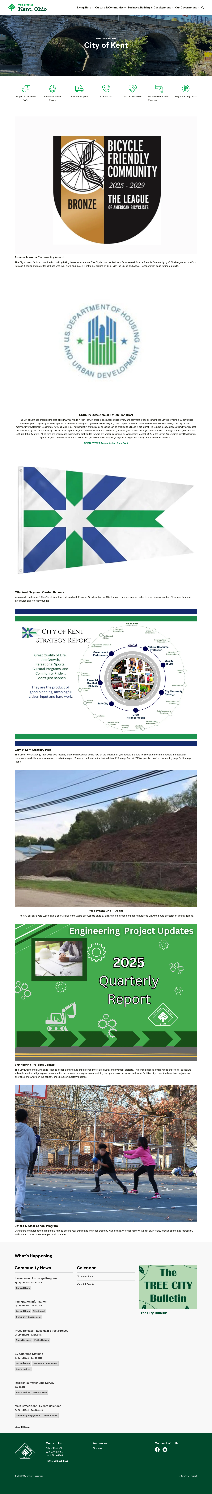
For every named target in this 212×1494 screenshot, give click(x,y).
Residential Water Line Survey (34, 1382)
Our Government (186, 7)
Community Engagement (28, 1317)
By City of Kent (22, 1282)
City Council (39, 1311)
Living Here (84, 7)
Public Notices (41, 1340)
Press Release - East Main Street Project (41, 1330)
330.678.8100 (61, 1461)
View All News (22, 1427)
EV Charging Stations (29, 1353)
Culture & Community (109, 7)
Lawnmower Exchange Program (36, 1278)
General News (23, 1288)
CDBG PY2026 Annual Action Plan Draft (106, 443)
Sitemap (97, 1448)
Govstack (192, 1476)
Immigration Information (31, 1301)
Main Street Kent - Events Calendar (38, 1405)
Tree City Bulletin (153, 1313)
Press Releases (23, 1340)
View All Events (85, 1284)
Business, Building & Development (149, 7)
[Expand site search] (202, 7)
